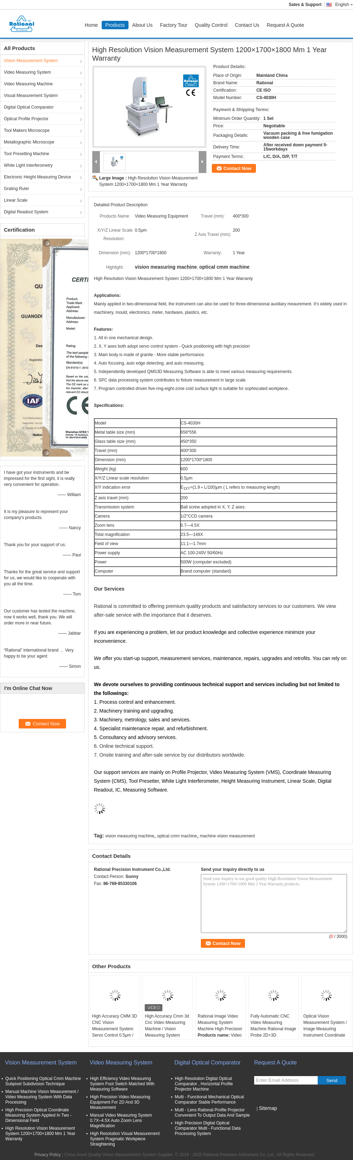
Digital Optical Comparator (29, 107)
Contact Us (247, 25)
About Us (142, 25)
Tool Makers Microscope (26, 130)
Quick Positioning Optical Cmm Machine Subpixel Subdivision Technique (43, 1081)
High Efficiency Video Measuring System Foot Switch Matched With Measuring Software (122, 1084)
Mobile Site (266, 1117)
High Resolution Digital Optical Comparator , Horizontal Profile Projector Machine (204, 1084)
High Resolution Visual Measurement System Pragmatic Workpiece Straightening (125, 1139)
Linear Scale (16, 200)
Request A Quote (285, 25)
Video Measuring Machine (28, 83)
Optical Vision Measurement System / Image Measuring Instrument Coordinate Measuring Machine (325, 1029)
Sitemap (268, 1108)
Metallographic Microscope (29, 142)
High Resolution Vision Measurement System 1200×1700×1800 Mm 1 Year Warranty (40, 1133)
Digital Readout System (26, 211)
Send (331, 1080)
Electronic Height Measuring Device (37, 177)
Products (115, 25)
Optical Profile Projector (26, 118)
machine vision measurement (227, 836)
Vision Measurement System (31, 60)
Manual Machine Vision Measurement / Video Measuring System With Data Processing (41, 1097)
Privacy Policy (48, 1154)
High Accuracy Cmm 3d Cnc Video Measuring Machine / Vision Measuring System (167, 1026)
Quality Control (211, 25)
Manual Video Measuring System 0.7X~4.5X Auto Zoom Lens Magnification (121, 1120)
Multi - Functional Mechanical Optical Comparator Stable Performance (209, 1099)
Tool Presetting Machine (26, 153)
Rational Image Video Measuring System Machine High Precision (220, 1022)
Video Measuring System (27, 72)
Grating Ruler (16, 188)
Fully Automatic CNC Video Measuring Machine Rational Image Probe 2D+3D (273, 1026)
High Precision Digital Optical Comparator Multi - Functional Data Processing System (208, 1128)
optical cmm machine (177, 836)
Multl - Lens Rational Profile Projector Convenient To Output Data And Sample (212, 1112)
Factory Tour (173, 25)
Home (91, 25)
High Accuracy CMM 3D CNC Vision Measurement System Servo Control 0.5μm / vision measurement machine (114, 1032)
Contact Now (237, 168)
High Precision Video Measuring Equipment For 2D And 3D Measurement (120, 1102)
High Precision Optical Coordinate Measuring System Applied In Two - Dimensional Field (38, 1115)
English (344, 4)
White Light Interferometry (28, 165)
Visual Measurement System (31, 95)
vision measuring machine (129, 836)
